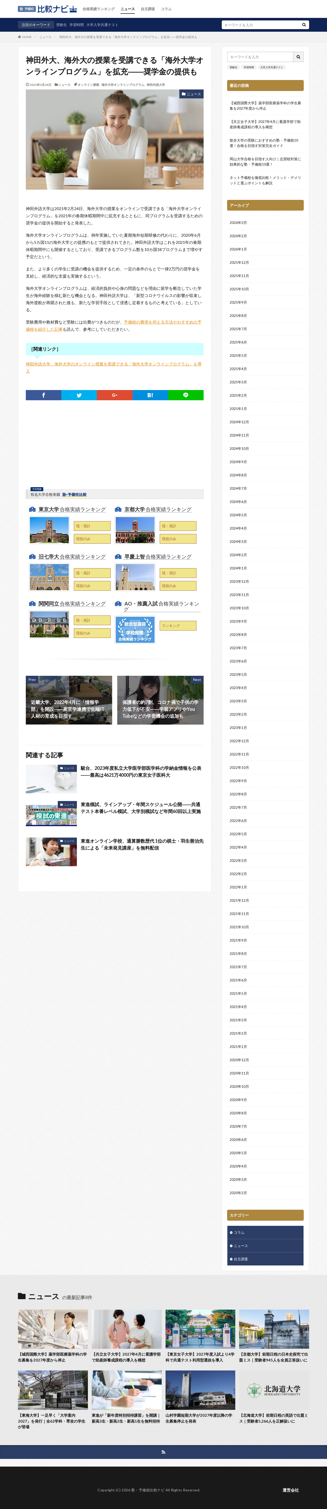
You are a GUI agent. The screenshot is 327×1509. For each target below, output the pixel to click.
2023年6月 (238, 661)
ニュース (128, 9)
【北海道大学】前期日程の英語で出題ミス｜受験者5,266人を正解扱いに (273, 1418)
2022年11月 (239, 754)
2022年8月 (238, 794)
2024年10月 (239, 448)
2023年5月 (238, 674)
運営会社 (291, 1490)
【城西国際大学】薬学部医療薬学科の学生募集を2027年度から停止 (265, 105)
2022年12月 (239, 741)
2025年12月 (239, 262)
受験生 (61, 24)
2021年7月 (238, 967)
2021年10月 (239, 927)
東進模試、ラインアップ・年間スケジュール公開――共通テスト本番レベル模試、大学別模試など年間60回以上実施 (141, 808)
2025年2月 (238, 395)
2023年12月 (239, 581)
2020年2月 (238, 1193)
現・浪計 (83, 526)
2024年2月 (238, 555)
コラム (166, 9)
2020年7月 (238, 1126)
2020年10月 (239, 1086)
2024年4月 (238, 528)
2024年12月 (239, 422)
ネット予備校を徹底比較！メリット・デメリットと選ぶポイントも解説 (265, 180)
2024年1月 (238, 568)
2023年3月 (238, 701)
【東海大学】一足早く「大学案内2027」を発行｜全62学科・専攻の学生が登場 (51, 1421)
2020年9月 (238, 1100)
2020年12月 (239, 1060)
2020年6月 (238, 1139)
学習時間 (76, 24)
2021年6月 (238, 980)
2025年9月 (238, 302)
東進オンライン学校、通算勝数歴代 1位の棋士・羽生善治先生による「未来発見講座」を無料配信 (142, 844)
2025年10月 (239, 289)
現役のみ (83, 538)
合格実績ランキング (99, 9)
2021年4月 (238, 1006)
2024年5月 (238, 515)
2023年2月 (238, 714)
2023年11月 (239, 594)
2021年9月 (238, 940)
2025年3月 (238, 382)
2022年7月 (238, 807)
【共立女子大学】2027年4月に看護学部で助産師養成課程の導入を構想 (265, 124)
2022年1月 (238, 887)
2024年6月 (238, 501)
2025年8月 (238, 315)
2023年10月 (239, 608)
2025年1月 (238, 408)
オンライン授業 (88, 84)
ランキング (171, 625)
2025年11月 (239, 275)
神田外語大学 (156, 84)
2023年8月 (238, 634)
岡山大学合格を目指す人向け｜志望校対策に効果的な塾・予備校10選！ (265, 161)
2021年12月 (239, 900)
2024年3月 (238, 541)
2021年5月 (238, 993)
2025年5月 (238, 355)
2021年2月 (238, 1033)
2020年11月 (239, 1073)
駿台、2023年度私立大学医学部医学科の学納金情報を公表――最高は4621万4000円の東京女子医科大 (141, 771)
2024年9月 (238, 462)
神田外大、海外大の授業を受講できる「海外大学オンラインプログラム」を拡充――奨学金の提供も (128, 37)
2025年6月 (238, 342)
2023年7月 (238, 648)
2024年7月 (238, 488)
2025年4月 (238, 369)
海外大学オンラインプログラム (122, 84)
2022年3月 (238, 860)
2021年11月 (239, 913)
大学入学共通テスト (102, 24)
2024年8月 (238, 475)
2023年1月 (238, 727)
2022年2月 (238, 874)
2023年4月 (238, 687)
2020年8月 (238, 1113)
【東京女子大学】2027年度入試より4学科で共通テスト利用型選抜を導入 (200, 1357)
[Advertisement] (115, 451)
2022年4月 (238, 847)
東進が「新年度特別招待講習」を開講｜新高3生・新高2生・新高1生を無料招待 (126, 1418)
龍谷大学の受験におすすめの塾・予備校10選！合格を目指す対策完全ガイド (264, 143)
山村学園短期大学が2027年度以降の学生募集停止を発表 (199, 1418)
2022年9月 (238, 781)
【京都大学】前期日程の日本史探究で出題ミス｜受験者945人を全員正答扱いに (273, 1357)
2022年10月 (239, 767)
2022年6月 (238, 820)
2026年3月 (238, 222)
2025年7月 (238, 329)
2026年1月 (238, 249)
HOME (27, 36)
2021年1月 (238, 1046)
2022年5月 (238, 834)
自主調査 (148, 9)
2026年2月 (238, 236)
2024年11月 (239, 435)
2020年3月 (238, 1179)
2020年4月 (238, 1166)
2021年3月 (238, 1020)
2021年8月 (238, 953)
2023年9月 (238, 621)
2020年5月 (238, 1153)
